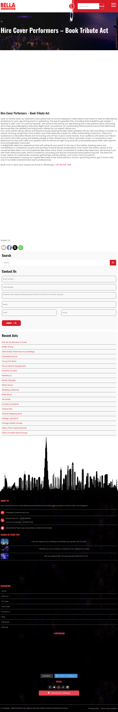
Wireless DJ (7, 375)
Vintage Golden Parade (12, 423)
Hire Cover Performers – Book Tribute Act (25, 113)
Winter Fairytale (9, 380)
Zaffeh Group (7, 347)
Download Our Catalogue (59, 693)
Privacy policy (93, 708)
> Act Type (4, 601)
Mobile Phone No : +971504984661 (18, 518)
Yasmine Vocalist (9, 370)
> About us (5, 596)
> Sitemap (4, 627)
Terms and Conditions (109, 708)
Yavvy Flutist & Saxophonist (14, 366)
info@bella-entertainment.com (17, 512)
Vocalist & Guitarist (10, 404)
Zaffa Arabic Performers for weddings (18, 351)
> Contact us (5, 612)
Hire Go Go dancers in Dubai (14, 342)
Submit (11, 323)
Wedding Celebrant (10, 390)
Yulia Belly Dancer (10, 356)
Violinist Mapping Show (12, 413)
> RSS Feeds (5, 622)
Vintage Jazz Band (10, 418)
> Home (3, 591)
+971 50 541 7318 (63, 164)
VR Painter (6, 399)
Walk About (7, 394)
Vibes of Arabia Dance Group (14, 432)
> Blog (3, 617)
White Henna (7, 385)
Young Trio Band (9, 361)
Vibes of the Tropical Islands (14, 428)
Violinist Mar (7, 409)
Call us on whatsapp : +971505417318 (19, 522)
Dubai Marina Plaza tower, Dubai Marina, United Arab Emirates (29, 528)
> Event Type (5, 606)
